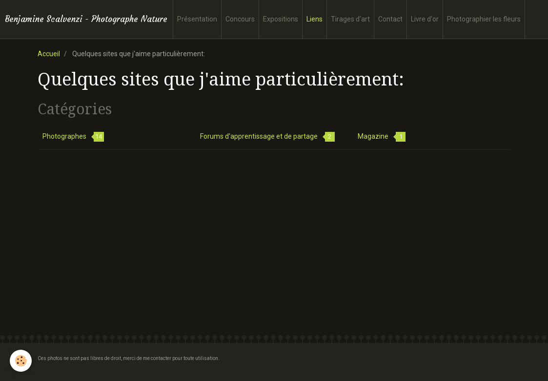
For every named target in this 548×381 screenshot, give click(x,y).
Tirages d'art (350, 19)
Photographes (73, 137)
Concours (240, 19)
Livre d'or (425, 19)
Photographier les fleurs (484, 19)
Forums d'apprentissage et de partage (267, 137)
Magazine (382, 137)
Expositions (280, 19)
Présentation (197, 19)
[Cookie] (21, 361)
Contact (390, 19)
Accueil (49, 54)
